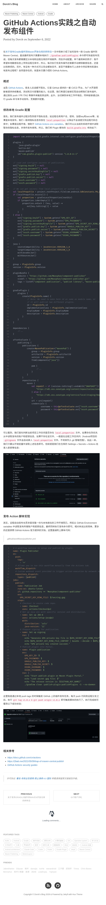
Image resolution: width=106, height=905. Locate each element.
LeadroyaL (42, 872)
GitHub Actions (15, 88)
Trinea (76, 869)
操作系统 (36, 841)
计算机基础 (59, 841)
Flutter (49, 850)
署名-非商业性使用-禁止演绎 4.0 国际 (33, 778)
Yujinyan (53, 872)
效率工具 (46, 845)
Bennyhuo (7, 872)
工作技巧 (8, 845)
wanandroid (51, 869)
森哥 (27, 872)
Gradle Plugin (62, 850)
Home (55, 4)
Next (76, 795)
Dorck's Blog (10, 4)
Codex (40, 850)
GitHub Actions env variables (49, 124)
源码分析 (47, 841)
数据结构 (57, 845)
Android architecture (12, 850)
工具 (17, 845)
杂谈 (66, 845)
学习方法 (95, 841)
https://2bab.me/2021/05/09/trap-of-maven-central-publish (35, 761)
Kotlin (7, 841)
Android (40, 14)
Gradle (50, 14)
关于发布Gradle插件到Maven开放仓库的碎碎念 (29, 52)
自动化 (74, 845)
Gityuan (19, 869)
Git (69, 841)
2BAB (33, 872)
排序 (36, 845)
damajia (34, 869)
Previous (26, 797)
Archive (80, 4)
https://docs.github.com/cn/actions (24, 757)
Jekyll (73, 850)
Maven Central (27, 14)
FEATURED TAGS (11, 834)
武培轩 (69, 869)
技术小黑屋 (19, 872)
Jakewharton (8, 869)
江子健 (61, 869)
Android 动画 (86, 845)
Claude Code (29, 850)
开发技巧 (27, 845)
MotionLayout (27, 854)
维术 (27, 869)
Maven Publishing (11, 14)
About (66, 4)
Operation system (80, 841)
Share (93, 4)
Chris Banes (86, 869)
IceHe (41, 869)
